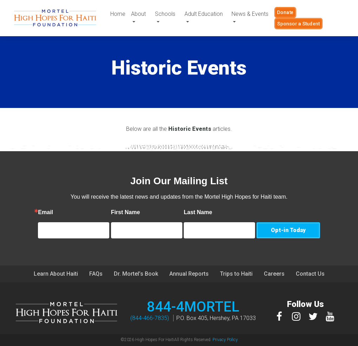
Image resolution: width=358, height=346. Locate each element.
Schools (165, 14)
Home (117, 14)
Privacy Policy (225, 339)
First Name (132, 212)
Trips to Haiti (236, 273)
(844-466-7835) (149, 318)
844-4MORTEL (193, 307)
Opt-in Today (288, 230)
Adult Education (204, 14)
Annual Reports (189, 273)
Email (52, 212)
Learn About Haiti (56, 273)
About (138, 14)
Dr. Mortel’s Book (136, 273)
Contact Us (310, 273)
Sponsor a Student (298, 23)
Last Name (205, 212)
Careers (274, 273)
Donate (285, 12)
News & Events (250, 14)
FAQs (96, 273)
